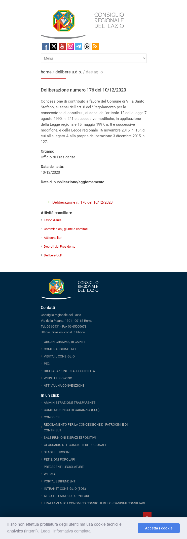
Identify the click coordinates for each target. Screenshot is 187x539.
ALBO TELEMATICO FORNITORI (66, 496)
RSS (95, 46)
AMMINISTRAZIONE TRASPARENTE (69, 403)
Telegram (78, 46)
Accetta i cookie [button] (159, 528)
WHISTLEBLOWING (58, 378)
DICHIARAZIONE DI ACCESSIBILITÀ (69, 371)
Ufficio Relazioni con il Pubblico (63, 332)
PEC (47, 364)
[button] (132, 528)
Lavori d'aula (52, 220)
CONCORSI (52, 417)
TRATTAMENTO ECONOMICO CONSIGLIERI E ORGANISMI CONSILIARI (94, 503)
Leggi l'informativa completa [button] (66, 531)
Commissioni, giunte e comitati (66, 229)
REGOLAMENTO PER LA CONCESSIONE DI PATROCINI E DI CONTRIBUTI (86, 427)
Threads (87, 46)
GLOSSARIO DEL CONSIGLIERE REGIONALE (75, 445)
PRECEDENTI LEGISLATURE (64, 467)
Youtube (62, 46)
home (46, 71)
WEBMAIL (51, 474)
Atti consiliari (53, 238)
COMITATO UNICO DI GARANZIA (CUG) (72, 410)
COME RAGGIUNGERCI (60, 349)
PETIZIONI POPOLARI (59, 459)
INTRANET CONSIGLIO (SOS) (65, 488)
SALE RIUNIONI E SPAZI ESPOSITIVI (70, 437)
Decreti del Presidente (59, 246)
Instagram (70, 46)
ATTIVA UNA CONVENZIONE (64, 385)
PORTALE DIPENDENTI (60, 481)
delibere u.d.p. (69, 71)
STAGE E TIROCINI (57, 452)
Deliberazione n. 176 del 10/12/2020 (82, 202)
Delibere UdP (53, 255)
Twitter (53, 46)
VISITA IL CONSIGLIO (59, 356)
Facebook (45, 46)
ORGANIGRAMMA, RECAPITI (64, 342)
